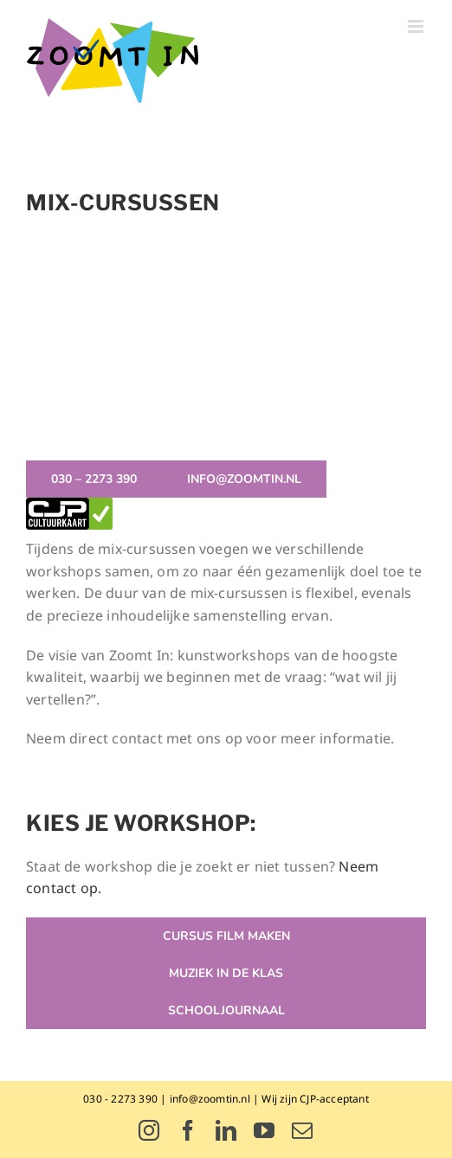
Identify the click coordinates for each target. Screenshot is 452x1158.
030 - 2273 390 (120, 1098)
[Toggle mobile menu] (417, 26)
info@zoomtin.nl (210, 1098)
